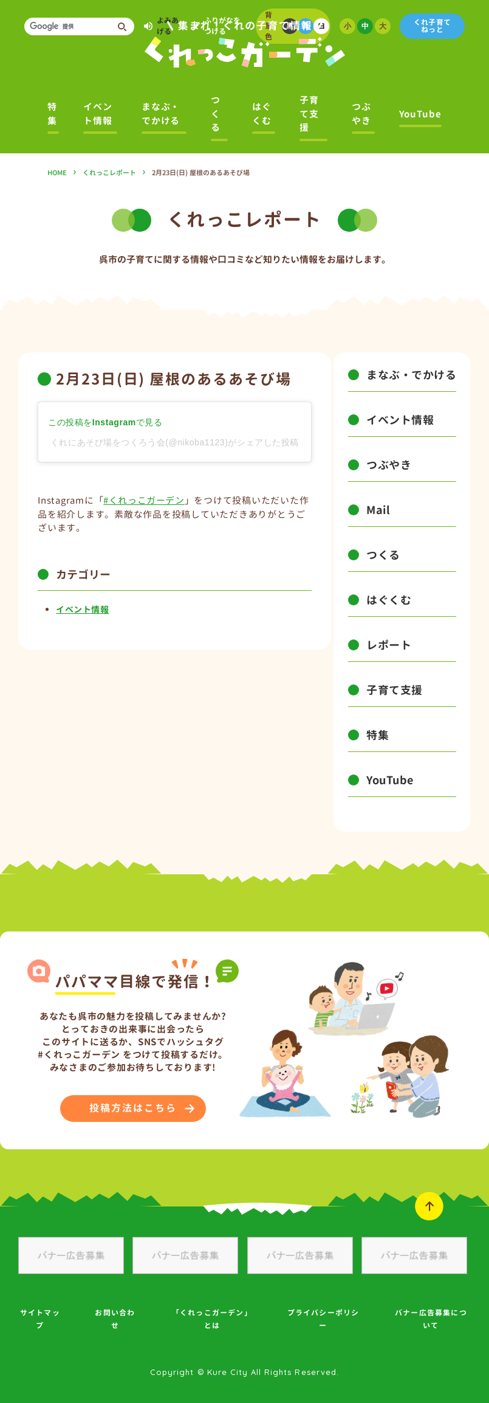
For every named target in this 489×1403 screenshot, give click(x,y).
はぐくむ (262, 113)
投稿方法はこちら (132, 1108)
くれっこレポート (109, 173)
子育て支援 (309, 114)
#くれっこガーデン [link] (143, 500)
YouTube (420, 114)
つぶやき (361, 113)
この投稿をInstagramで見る (105, 422)
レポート (388, 645)
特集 (52, 113)
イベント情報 (97, 113)
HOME (57, 173)
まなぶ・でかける (161, 113)
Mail (378, 510)
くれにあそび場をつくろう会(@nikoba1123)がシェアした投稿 (174, 442)
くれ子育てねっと (432, 26)
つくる (216, 114)
